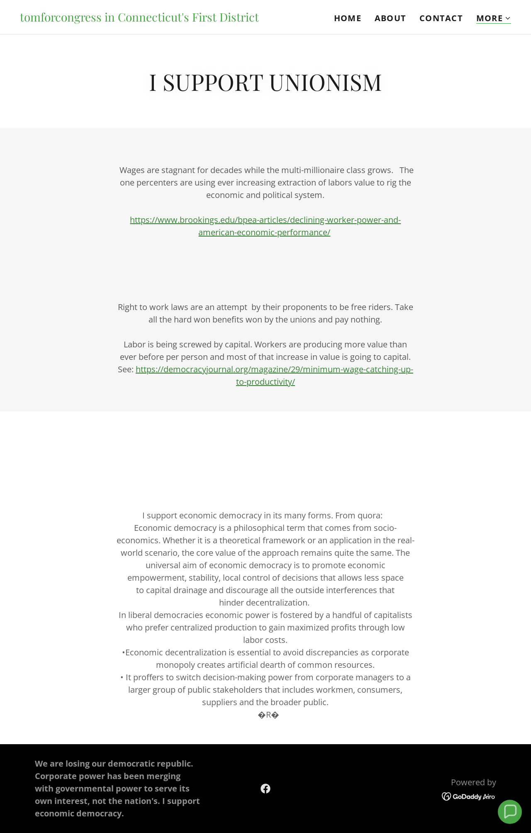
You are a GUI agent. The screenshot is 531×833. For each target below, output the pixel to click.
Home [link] (347, 18)
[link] (139, 18)
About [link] (390, 18)
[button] (493, 18)
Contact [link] (441, 18)
